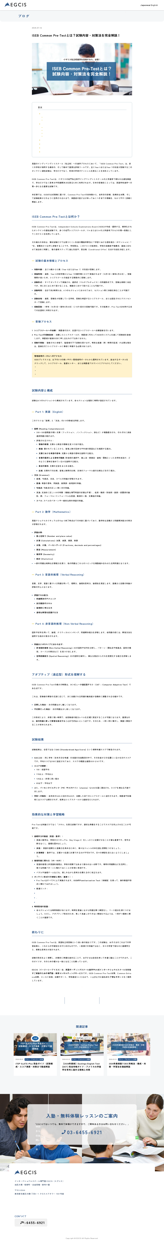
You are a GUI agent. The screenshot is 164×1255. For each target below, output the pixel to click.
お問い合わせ (152, 7)
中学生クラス (71, 1197)
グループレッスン (73, 1211)
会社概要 (95, 1197)
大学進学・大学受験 (121, 1184)
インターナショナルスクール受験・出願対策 (85, 28)
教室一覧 (112, 7)
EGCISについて (126, 7)
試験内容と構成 (47, 124)
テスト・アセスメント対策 (55, 28)
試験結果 (45, 144)
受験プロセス (49, 120)
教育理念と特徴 (98, 1190)
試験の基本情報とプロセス (54, 117)
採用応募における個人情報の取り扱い (112, 1236)
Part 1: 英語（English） (53, 127)
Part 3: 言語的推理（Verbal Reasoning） (60, 133)
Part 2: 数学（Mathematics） (55, 130)
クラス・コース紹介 (96, 7)
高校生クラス (71, 1200)
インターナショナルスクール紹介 (126, 1191)
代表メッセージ (98, 1194)
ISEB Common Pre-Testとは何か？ (56, 113)
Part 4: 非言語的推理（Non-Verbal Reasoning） (63, 136)
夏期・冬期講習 (72, 1207)
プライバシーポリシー (140, 1236)
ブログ (139, 7)
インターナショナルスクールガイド (127, 1201)
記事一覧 (82, 1007)
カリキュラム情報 (120, 1205)
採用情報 (117, 1210)
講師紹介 (95, 1200)
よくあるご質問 (98, 1204)
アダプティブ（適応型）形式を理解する (57, 140)
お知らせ (116, 1194)
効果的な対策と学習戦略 (51, 147)
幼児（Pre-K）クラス (75, 1190)
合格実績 (81, 7)
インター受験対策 (73, 1204)
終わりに (45, 151)
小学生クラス (71, 1194)
